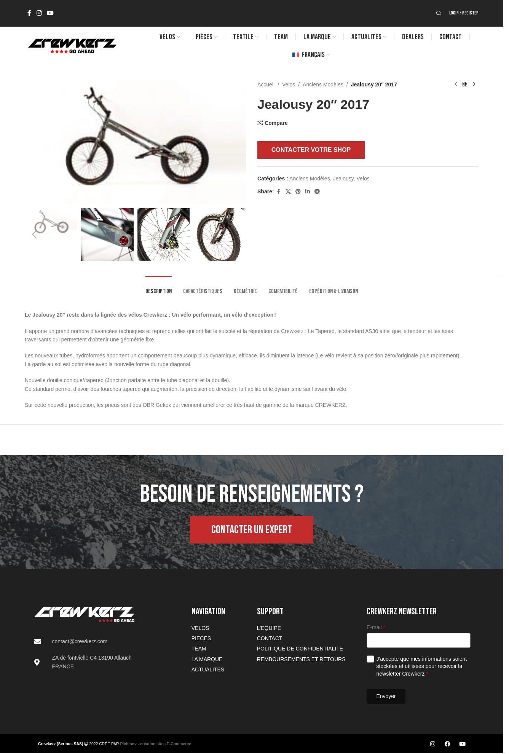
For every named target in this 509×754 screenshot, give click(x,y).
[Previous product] (455, 84)
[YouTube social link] (50, 13)
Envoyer (386, 696)
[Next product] (474, 84)
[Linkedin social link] (307, 192)
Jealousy (343, 178)
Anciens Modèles (323, 84)
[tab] (158, 287)
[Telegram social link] (317, 192)
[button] (34, 234)
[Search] (438, 13)
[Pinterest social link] (298, 192)
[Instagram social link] (39, 13)
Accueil (265, 84)
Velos (288, 84)
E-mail (376, 627)
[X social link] (288, 192)
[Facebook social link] (29, 13)
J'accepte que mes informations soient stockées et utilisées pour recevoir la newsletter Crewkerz (422, 666)
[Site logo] (71, 45)
